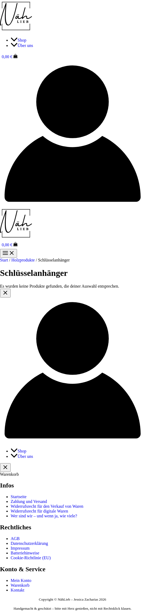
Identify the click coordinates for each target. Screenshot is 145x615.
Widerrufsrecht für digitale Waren (39, 511)
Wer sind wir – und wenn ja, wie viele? (44, 516)
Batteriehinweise (25, 553)
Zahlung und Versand (29, 501)
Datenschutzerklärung (29, 543)
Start (4, 260)
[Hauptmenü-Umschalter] (8, 253)
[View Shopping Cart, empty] (72, 56)
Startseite (19, 496)
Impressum (20, 548)
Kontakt (17, 590)
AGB (15, 538)
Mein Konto (21, 580)
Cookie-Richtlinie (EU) (31, 558)
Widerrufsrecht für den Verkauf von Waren (47, 506)
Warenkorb (20, 585)
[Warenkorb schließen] (5, 467)
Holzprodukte (23, 260)
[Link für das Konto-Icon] (72, 205)
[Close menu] (5, 293)
